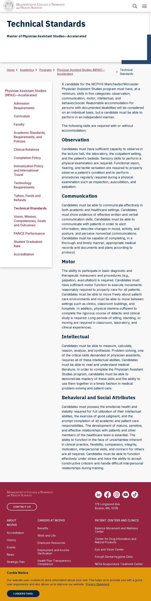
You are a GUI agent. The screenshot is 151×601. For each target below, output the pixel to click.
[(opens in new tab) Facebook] (107, 494)
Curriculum (22, 116)
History (11, 540)
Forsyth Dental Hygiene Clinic (114, 556)
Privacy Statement (97, 584)
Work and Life (47, 535)
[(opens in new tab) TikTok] (134, 494)
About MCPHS (12, 523)
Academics (27, 70)
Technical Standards (30, 208)
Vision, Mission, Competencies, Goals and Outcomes (30, 221)
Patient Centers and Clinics (117, 520)
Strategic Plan (16, 561)
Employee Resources (51, 542)
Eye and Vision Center (109, 549)
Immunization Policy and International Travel (28, 170)
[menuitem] (135, 6)
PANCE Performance (29, 233)
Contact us (22, 506)
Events (11, 547)
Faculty (19, 124)
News (10, 554)
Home (11, 70)
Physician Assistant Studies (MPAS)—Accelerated (81, 71)
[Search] (135, 6)
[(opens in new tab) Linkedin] (98, 494)
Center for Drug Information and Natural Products (115, 540)
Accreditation (24, 254)
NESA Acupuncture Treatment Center (119, 564)
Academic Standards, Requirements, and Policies (30, 137)
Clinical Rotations (26, 149)
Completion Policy (27, 158)
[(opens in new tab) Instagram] (116, 494)
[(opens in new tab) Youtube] (125, 494)
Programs (45, 70)
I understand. (23, 593)
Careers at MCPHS (51, 520)
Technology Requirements (24, 185)
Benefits (43, 528)
